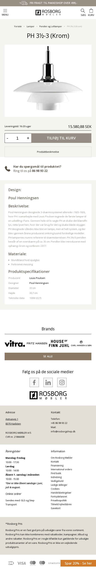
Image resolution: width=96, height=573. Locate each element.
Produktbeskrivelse (48, 151)
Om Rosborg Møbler (62, 457)
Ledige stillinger (59, 484)
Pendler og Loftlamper (50, 26)
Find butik (56, 473)
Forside (18, 26)
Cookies (55, 488)
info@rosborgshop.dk (63, 431)
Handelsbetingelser (61, 492)
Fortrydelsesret (59, 496)
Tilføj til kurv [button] (61, 137)
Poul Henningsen (23, 197)
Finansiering (57, 465)
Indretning (56, 477)
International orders (61, 469)
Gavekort (55, 508)
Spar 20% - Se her (78, 563)
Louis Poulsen (37, 278)
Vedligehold (57, 481)
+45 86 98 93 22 (59, 423)
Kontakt (55, 461)
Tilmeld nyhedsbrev (61, 504)
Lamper (30, 26)
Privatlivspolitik (59, 500)
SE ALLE (48, 356)
